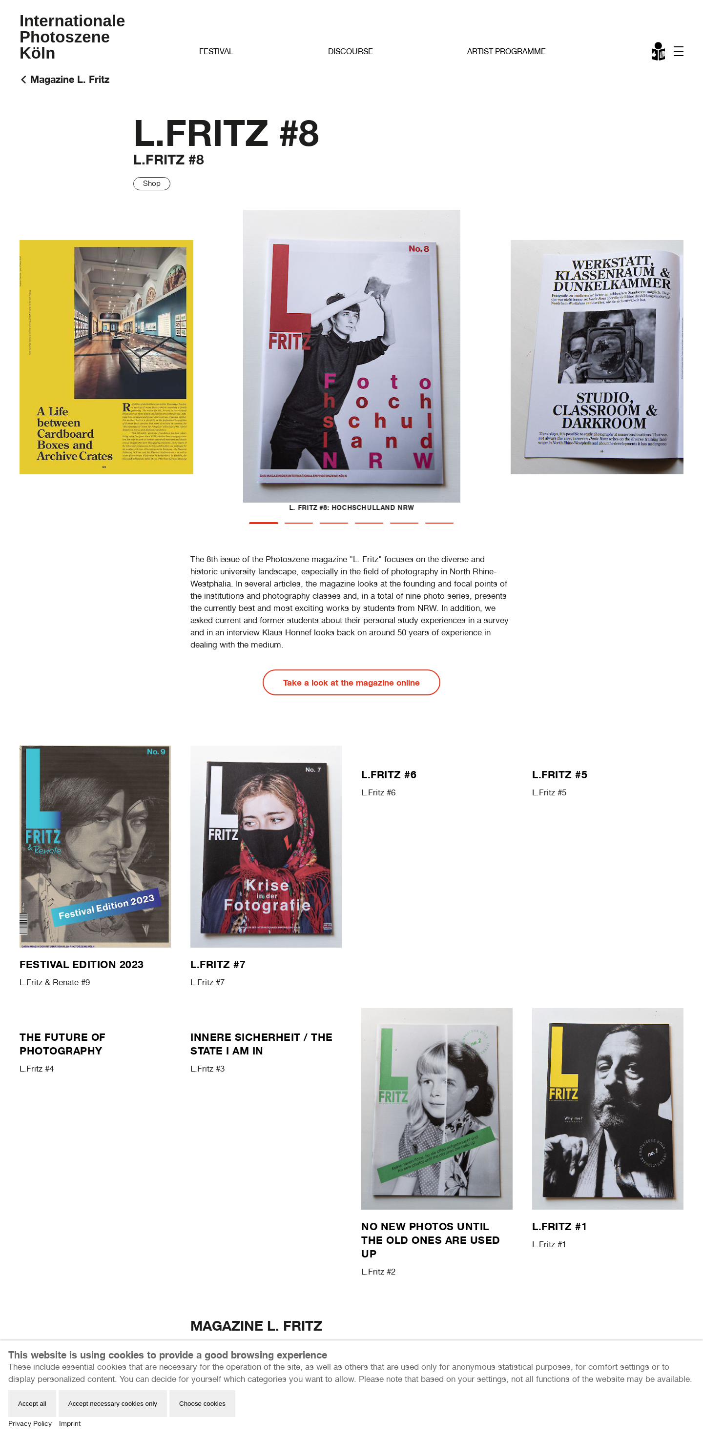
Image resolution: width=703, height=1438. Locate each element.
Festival (216, 51)
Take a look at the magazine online (351, 682)
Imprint (70, 1423)
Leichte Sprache (659, 53)
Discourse (350, 51)
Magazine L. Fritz (69, 79)
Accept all (32, 1403)
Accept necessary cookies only (112, 1403)
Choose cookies (202, 1403)
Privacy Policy (30, 1423)
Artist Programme (506, 51)
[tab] (263, 523)
